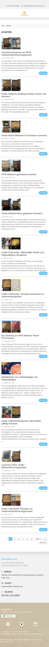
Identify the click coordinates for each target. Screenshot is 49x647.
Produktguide (5, 634)
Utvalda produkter (17, 634)
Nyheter (8, 26)
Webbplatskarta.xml (37, 634)
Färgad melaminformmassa (32, 639)
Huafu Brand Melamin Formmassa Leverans (24, 135)
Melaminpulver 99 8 (6, 642)
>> (45, 539)
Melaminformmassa (6, 639)
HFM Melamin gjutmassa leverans (18, 174)
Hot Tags (27, 634)
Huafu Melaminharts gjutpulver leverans (21, 213)
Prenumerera (9, 616)
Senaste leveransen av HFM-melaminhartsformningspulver (16, 53)
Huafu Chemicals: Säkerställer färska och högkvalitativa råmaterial (22, 253)
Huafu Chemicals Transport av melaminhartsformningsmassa (17, 509)
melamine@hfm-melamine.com (34, 6)
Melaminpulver (18, 639)
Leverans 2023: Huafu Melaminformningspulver (14, 466)
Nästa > (38, 539)
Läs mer (43, 73)
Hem (2, 26)
